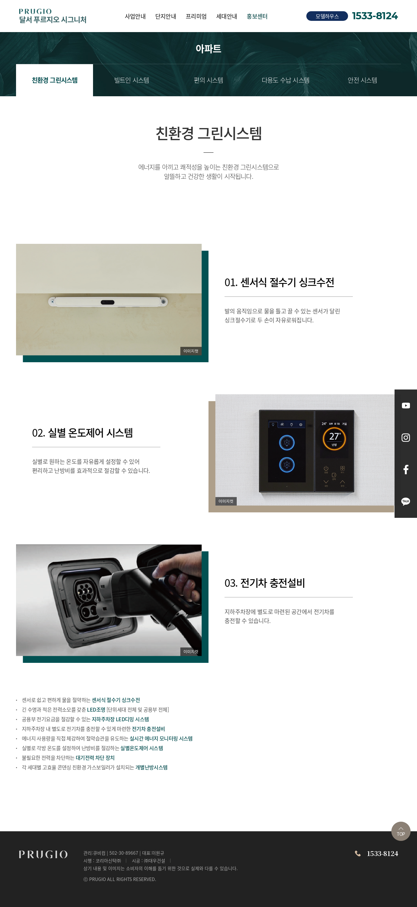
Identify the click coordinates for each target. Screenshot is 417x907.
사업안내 (135, 16)
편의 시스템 (208, 80)
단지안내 (165, 16)
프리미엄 (196, 16)
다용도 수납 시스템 (285, 80)
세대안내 (226, 16)
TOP (401, 832)
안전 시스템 (362, 80)
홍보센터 (257, 16)
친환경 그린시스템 (55, 80)
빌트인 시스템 (131, 80)
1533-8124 (375, 16)
